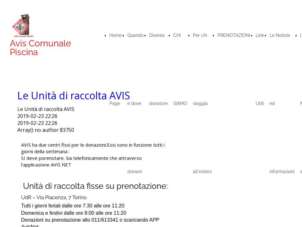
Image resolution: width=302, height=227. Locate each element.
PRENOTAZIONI (234, 35)
